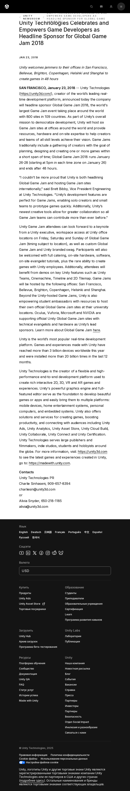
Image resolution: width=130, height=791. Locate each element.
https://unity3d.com (92, 451)
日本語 (48, 532)
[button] (65, 655)
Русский (24, 537)
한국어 (36, 537)
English (23, 532)
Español (97, 532)
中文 (86, 532)
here (96, 330)
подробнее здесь (32, 780)
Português (74, 532)
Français (60, 532)
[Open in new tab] (42, 603)
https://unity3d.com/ (35, 94)
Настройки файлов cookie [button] (42, 762)
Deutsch (36, 532)
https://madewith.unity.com (49, 463)
